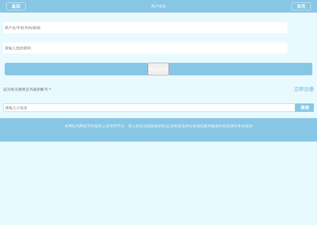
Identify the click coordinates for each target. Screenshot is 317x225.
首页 (301, 6)
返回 (16, 6)
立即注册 (304, 89)
